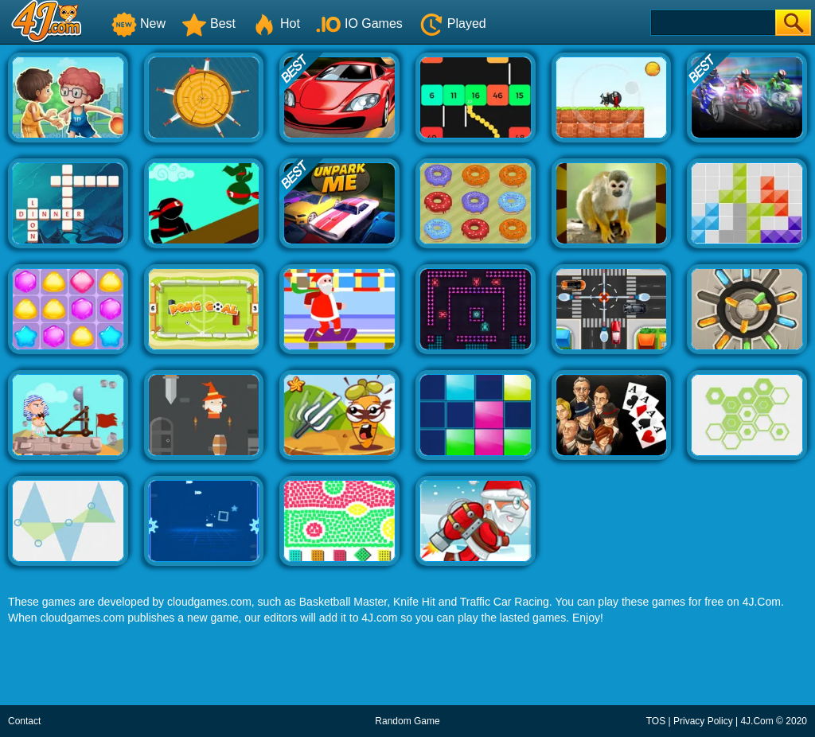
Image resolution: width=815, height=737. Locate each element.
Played (452, 23)
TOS (655, 721)
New (138, 23)
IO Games (359, 23)
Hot (276, 23)
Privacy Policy (703, 721)
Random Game (407, 721)
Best (208, 23)
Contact (24, 721)
